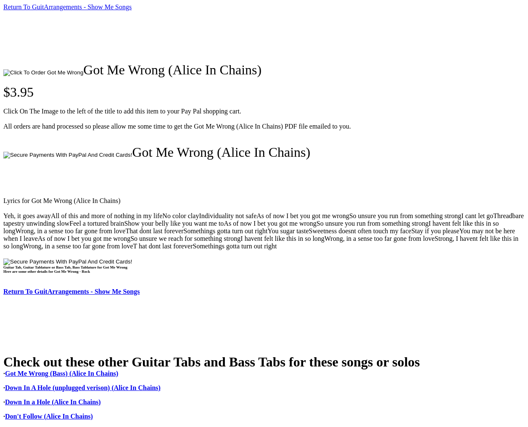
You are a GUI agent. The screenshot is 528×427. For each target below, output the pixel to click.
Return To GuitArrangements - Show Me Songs (67, 7)
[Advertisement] (156, 36)
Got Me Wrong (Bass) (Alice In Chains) (61, 373)
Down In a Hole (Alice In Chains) (53, 402)
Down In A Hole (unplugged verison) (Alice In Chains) (83, 387)
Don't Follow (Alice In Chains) (49, 416)
